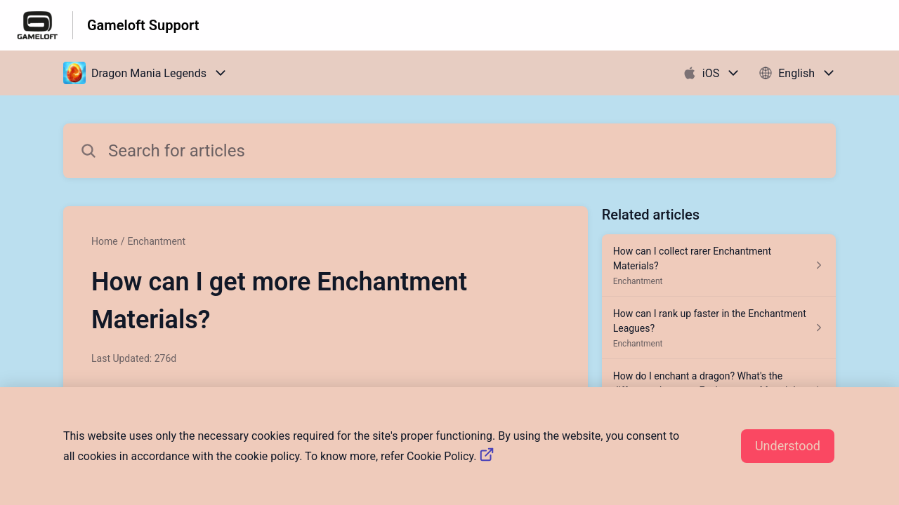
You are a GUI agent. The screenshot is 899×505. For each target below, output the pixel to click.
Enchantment (156, 241)
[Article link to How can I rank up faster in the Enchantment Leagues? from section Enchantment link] (719, 328)
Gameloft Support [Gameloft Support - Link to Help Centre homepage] (143, 25)
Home (104, 241)
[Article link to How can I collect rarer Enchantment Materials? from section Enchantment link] (719, 265)
